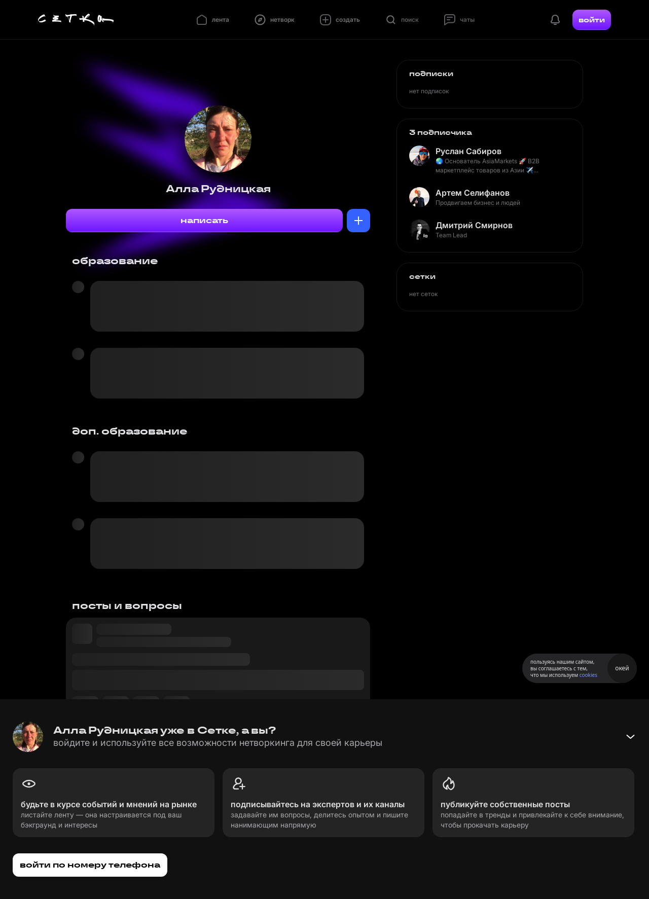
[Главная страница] (76, 20)
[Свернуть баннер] (630, 737)
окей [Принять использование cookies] (622, 668)
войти (592, 20)
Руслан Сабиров (468, 151)
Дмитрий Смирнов (474, 225)
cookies (588, 674)
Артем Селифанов (473, 193)
